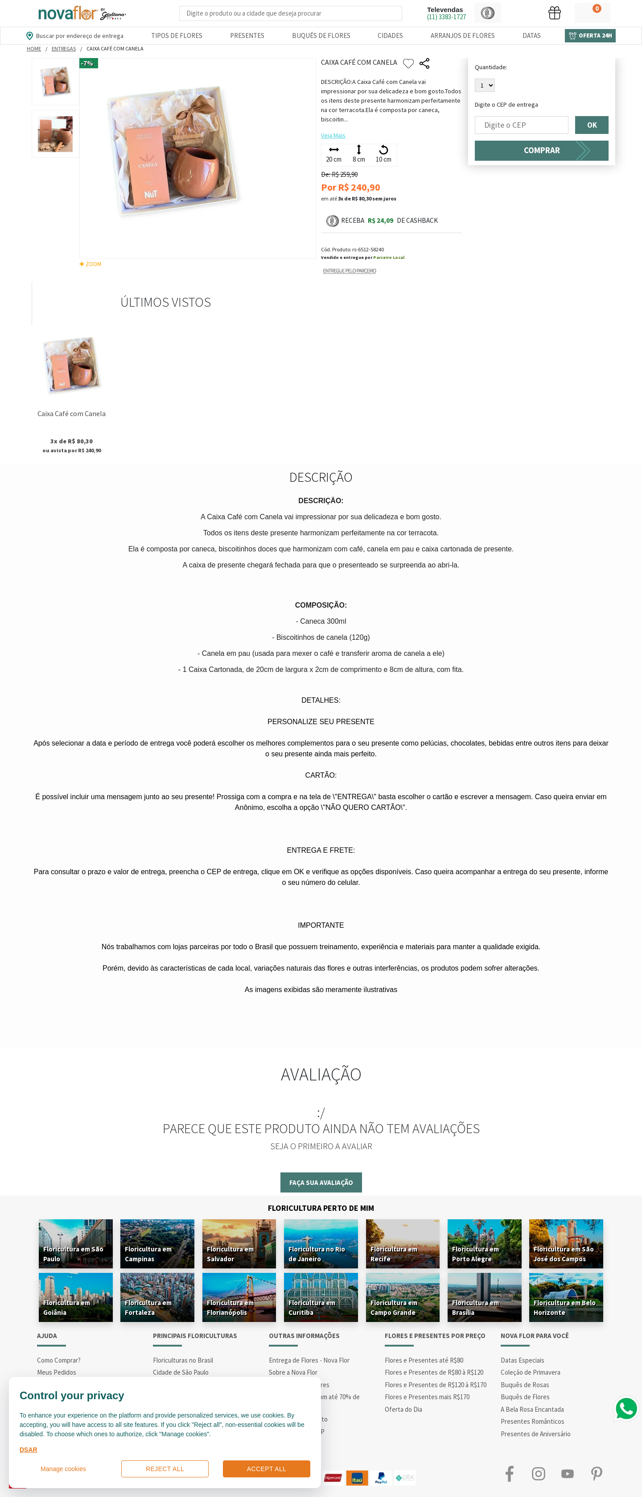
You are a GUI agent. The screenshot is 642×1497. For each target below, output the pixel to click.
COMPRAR (542, 150)
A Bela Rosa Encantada (532, 1409)
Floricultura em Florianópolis (230, 1307)
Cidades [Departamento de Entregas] (390, 35)
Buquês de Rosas (525, 1384)
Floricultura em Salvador (230, 1254)
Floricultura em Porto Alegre (475, 1254)
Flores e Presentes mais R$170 (427, 1397)
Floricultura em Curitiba (311, 1307)
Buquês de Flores (525, 1397)
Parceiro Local (388, 257)
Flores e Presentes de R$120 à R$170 (435, 1384)
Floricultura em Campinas (148, 1254)
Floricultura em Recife (393, 1254)
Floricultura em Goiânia (66, 1307)
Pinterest (596, 1474)
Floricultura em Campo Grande (393, 1307)
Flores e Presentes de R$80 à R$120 (434, 1372)
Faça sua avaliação (321, 1182)
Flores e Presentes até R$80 (424, 1360)
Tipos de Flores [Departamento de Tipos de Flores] (176, 35)
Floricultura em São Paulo (73, 1254)
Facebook (509, 1474)
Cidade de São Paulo (181, 1372)
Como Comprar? (59, 1360)
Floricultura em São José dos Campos (564, 1254)
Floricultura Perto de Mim (321, 1208)
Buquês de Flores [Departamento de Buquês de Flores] (321, 35)
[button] (487, 13)
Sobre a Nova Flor (293, 1372)
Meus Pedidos (56, 1372)
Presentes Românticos (532, 1421)
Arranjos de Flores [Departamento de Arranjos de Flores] (463, 35)
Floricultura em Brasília (475, 1307)
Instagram (538, 1474)
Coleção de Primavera (530, 1372)
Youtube (567, 1474)
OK (592, 125)
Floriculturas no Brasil (183, 1360)
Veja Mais (333, 135)
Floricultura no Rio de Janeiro (316, 1254)
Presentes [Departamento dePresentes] (247, 35)
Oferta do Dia (403, 1409)
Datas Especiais (522, 1360)
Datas (532, 35)
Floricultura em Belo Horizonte (565, 1307)
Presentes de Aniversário (536, 1434)
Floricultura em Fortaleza (148, 1307)
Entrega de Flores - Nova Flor (309, 1360)
